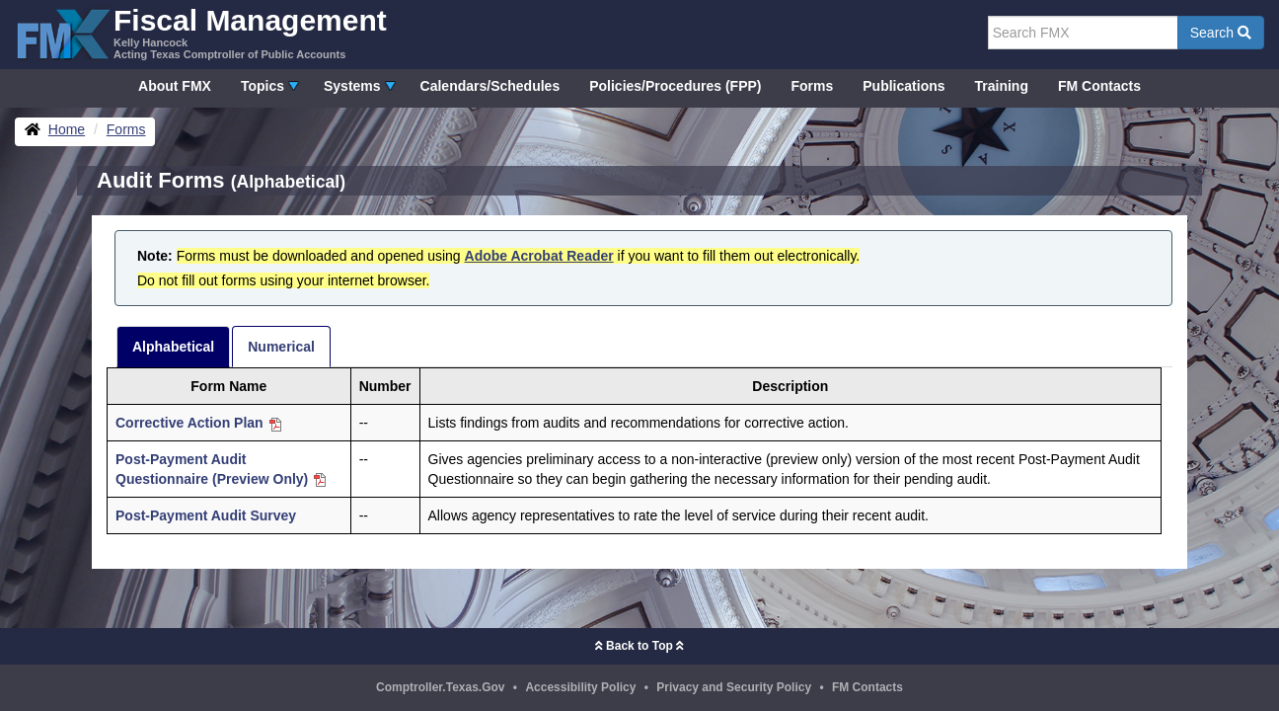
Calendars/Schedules (490, 86)
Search (1220, 32)
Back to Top (639, 646)
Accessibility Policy (580, 687)
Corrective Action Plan (199, 423)
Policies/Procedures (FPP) (675, 86)
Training (1001, 86)
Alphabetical (173, 347)
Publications (903, 86)
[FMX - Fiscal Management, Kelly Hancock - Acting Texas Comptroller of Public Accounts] (201, 32)
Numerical (281, 347)
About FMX (174, 86)
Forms (811, 86)
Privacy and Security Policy (733, 687)
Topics (262, 86)
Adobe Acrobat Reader (539, 256)
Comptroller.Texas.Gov (440, 687)
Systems (352, 86)
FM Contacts (1099, 86)
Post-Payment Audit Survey (205, 515)
